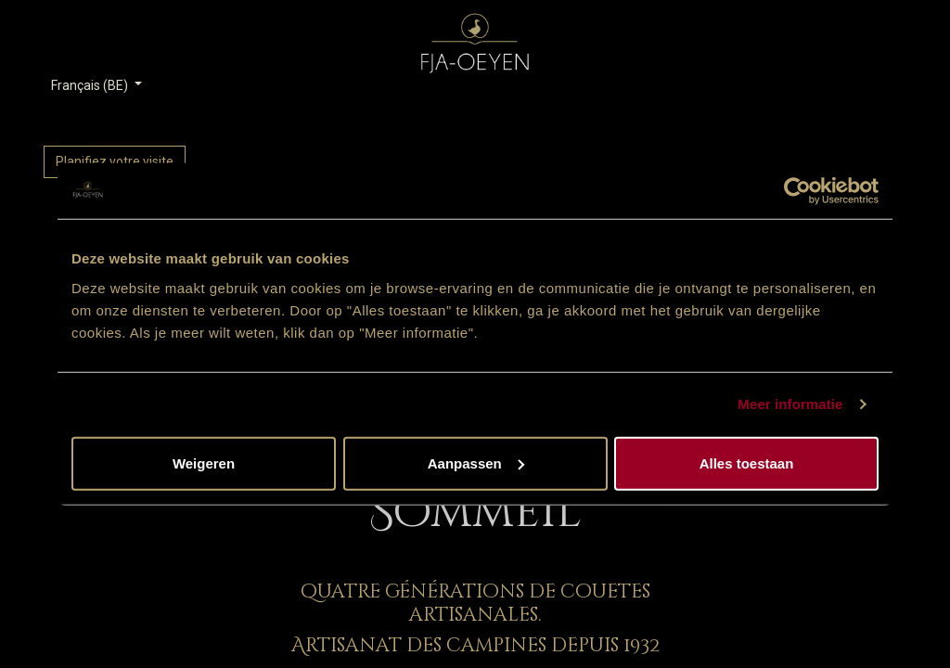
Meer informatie (790, 404)
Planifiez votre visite (114, 161)
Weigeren (204, 462)
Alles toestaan (747, 462)
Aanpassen (476, 462)
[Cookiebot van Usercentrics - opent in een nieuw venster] (797, 191)
